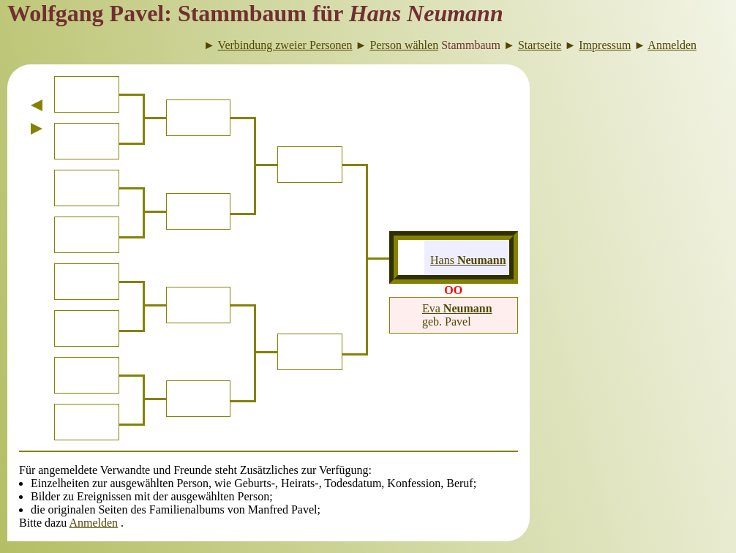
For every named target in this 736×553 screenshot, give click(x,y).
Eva (457, 308)
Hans (468, 260)
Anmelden (93, 522)
